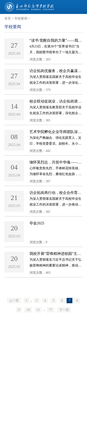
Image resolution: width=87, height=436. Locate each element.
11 (38, 310)
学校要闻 (20, 18)
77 (50, 310)
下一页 (64, 310)
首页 (7, 18)
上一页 (14, 300)
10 (28, 310)
